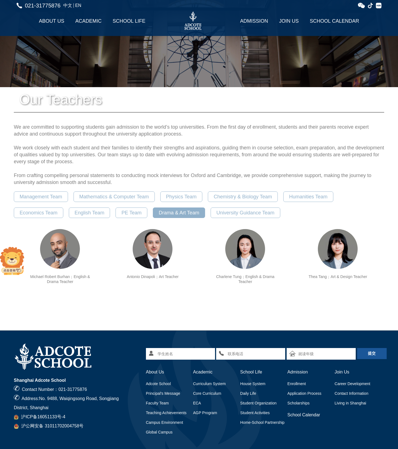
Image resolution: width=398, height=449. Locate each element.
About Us (51, 21)
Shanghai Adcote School (40, 380)
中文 (67, 5)
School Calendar (334, 21)
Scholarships (298, 403)
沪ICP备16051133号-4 (43, 416)
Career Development (352, 383)
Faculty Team (157, 403)
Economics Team (38, 213)
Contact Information (351, 393)
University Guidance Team (245, 213)
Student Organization (258, 403)
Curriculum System (209, 383)
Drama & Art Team (179, 213)
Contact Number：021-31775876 (54, 389)
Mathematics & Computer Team (114, 196)
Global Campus (159, 432)
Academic (88, 21)
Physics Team (181, 196)
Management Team (41, 196)
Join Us (289, 21)
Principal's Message (163, 393)
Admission (254, 21)
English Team (89, 213)
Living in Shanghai (350, 403)
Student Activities (255, 413)
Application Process (304, 393)
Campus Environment (164, 422)
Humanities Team (308, 196)
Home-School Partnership (262, 422)
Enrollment (296, 383)
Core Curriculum (207, 393)
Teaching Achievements (166, 413)
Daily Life (248, 393)
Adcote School (158, 383)
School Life (129, 21)
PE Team (131, 213)
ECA (197, 403)
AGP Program (205, 413)
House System (252, 383)
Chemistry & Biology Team (243, 196)
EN (78, 5)
